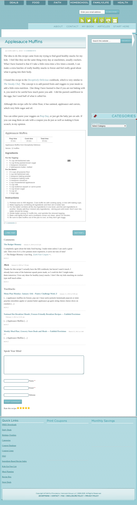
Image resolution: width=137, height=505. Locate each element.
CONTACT (55, 496)
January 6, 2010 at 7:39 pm (20, 265)
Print (69, 161)
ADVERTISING (44, 496)
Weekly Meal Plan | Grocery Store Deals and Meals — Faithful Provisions (35, 331)
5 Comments (30, 51)
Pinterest (101, 20)
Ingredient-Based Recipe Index (14, 461)
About (58, 26)
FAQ (4, 456)
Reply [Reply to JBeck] (6, 282)
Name (31, 381)
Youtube (108, 20)
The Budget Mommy (12, 244)
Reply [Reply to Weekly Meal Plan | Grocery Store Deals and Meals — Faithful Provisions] (6, 341)
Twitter (88, 20)
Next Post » (79, 233)
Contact (72, 26)
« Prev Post (10, 233)
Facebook (95, 20)
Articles (104, 26)
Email (115, 20)
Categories (6, 440)
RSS (82, 20)
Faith (57, 2)
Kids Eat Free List (9, 466)
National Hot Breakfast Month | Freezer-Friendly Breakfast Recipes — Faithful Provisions (42, 314)
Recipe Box (6, 477)
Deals (14, 2)
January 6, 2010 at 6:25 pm (32, 244)
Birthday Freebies (9, 435)
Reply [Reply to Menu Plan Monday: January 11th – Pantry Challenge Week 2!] (6, 307)
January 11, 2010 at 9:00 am (69, 294)
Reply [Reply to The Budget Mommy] (6, 258)
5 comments (10, 223)
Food (35, 2)
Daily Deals (6, 430)
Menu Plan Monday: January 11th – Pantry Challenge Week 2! (30, 294)
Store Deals (6, 482)
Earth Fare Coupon (41, 254)
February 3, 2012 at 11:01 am (15, 317)
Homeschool (79, 2)
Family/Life (101, 2)
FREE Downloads (9, 424)
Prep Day (44, 116)
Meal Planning (8, 471)
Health (123, 2)
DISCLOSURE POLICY (74, 496)
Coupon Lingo (8, 451)
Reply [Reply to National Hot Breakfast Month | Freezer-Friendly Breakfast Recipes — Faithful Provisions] (6, 324)
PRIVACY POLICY (92, 496)
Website (32, 395)
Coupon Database (9, 445)
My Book (88, 26)
